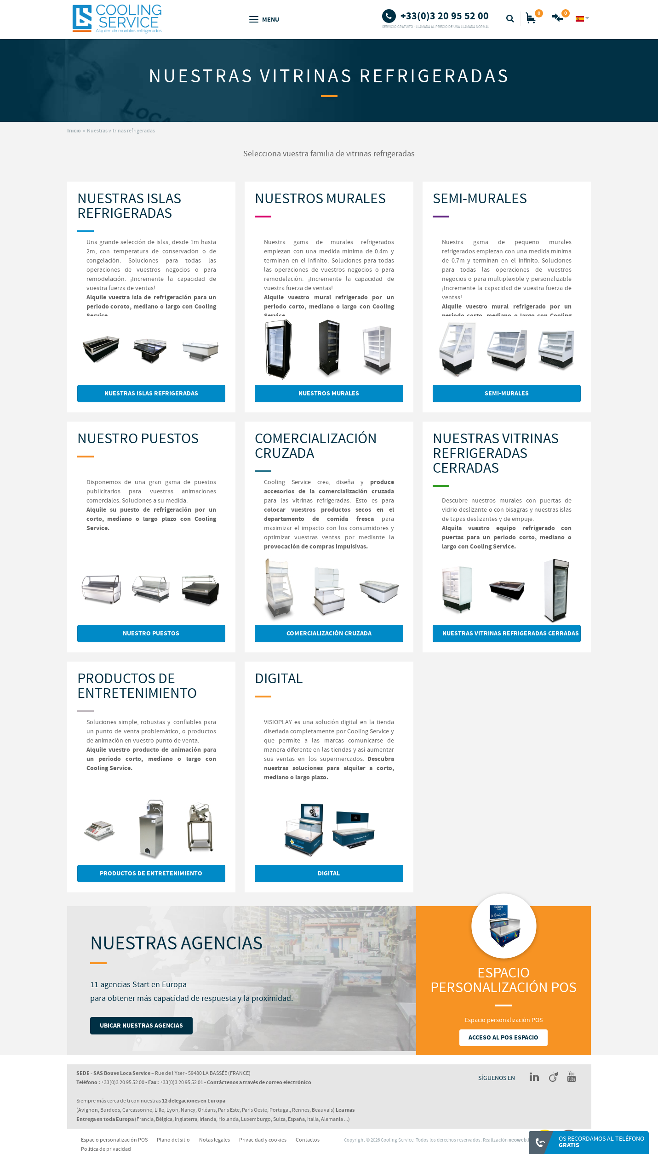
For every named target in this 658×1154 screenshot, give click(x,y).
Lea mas (345, 1110)
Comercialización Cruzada (316, 446)
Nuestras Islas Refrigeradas (129, 206)
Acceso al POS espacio (503, 1037)
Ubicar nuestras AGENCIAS (141, 1025)
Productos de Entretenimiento (137, 686)
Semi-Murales (480, 198)
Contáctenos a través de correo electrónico (259, 1082)
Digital (279, 678)
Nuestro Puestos (138, 438)
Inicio (74, 131)
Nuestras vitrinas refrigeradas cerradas (496, 453)
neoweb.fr (520, 1140)
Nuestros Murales (320, 198)
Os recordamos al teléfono (601, 1142)
